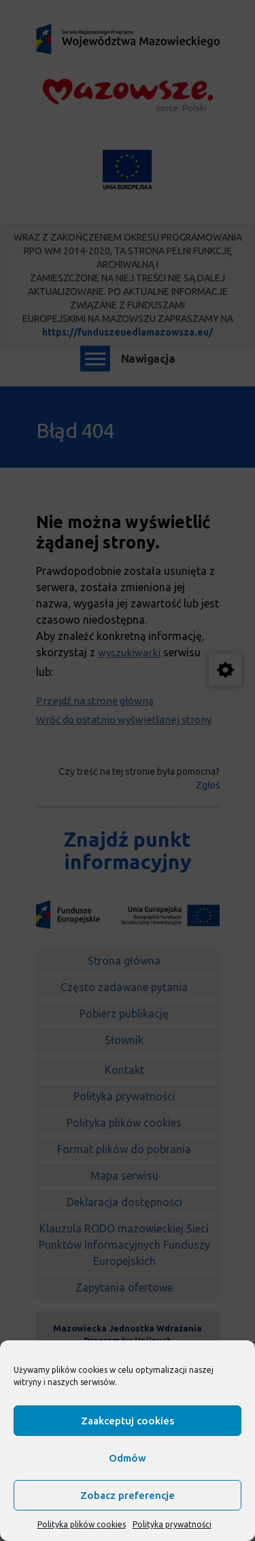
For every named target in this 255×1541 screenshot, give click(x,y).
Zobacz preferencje (127, 1495)
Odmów (127, 1458)
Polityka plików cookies (81, 1524)
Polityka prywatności (172, 1524)
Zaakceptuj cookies (127, 1420)
